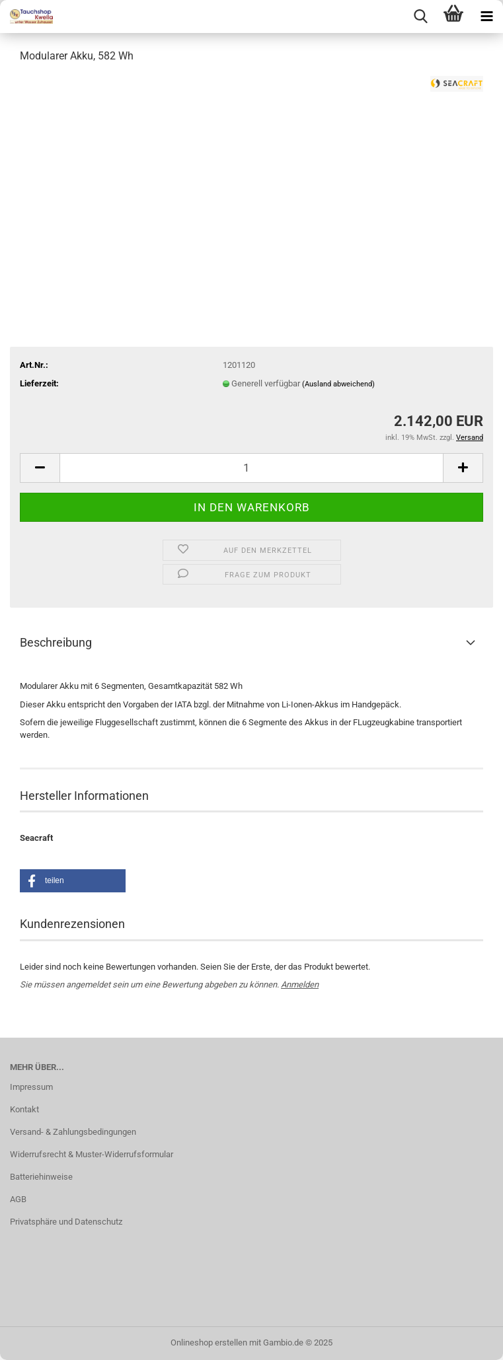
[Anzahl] (251, 468)
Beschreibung (56, 642)
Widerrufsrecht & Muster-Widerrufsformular (91, 1154)
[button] (39, 468)
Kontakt (24, 1109)
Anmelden (300, 984)
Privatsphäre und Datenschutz (66, 1222)
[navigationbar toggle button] (486, 16)
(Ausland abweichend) (338, 384)
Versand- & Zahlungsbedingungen (73, 1132)
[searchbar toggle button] (420, 16)
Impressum (31, 1087)
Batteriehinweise (41, 1177)
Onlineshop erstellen (209, 1342)
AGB (18, 1199)
